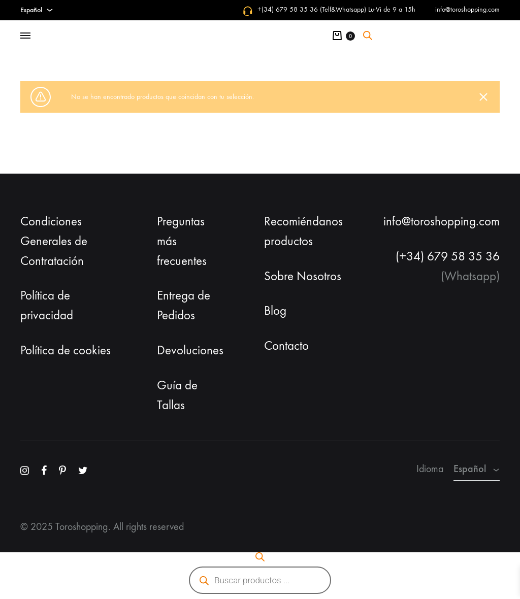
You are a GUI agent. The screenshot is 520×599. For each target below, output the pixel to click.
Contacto (286, 345)
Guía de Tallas (177, 395)
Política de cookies (65, 350)
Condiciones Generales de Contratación (53, 241)
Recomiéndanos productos (303, 231)
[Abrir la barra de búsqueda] (368, 35)
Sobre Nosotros (302, 276)
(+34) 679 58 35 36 (448, 256)
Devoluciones (190, 350)
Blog (275, 310)
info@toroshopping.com (467, 9)
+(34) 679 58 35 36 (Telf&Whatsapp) (311, 9)
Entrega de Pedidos (183, 305)
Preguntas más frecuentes (182, 241)
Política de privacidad (46, 305)
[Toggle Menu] (25, 36)
